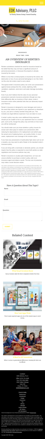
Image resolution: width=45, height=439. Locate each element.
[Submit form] (7, 226)
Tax (23, 402)
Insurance (22, 400)
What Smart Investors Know (22, 271)
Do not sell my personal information (14, 432)
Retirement (22, 394)
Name (6, 188)
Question (6, 210)
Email (6, 199)
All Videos (22, 409)
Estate (22, 398)
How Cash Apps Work (22, 313)
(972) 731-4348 (22, 21)
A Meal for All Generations (22, 357)
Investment (22, 396)
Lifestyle (22, 405)
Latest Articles (22, 407)
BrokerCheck (33, 412)
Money (22, 403)
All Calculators (22, 411)
